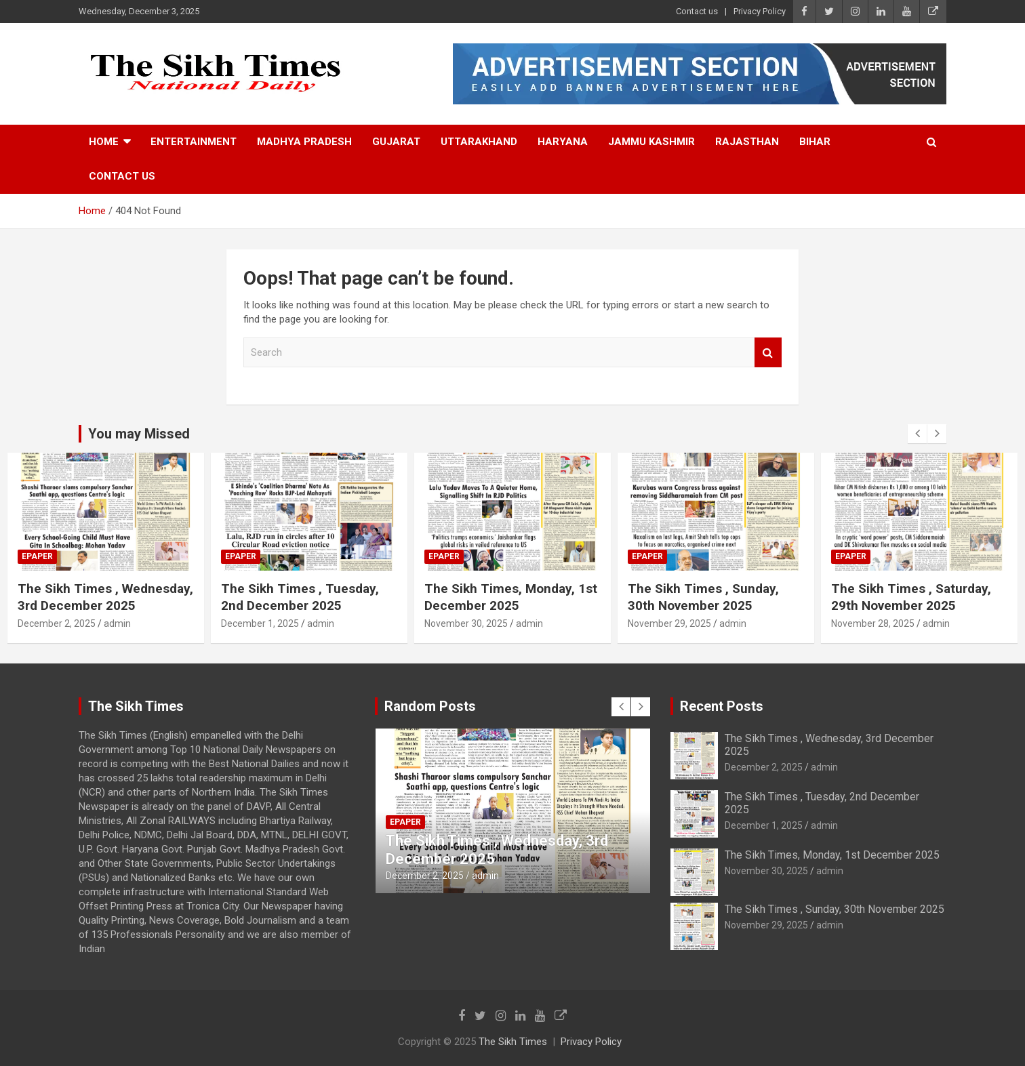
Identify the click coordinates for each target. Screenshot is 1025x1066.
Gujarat (396, 142)
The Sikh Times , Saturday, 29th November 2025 (911, 597)
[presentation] (917, 433)
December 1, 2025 (260, 623)
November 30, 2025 (466, 623)
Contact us (697, 11)
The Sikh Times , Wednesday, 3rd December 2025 (105, 597)
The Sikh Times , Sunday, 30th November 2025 (703, 597)
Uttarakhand (479, 142)
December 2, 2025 (57, 623)
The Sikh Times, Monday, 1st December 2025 (510, 597)
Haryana (563, 142)
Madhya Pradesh (304, 142)
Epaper (37, 556)
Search (768, 352)
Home (104, 142)
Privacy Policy (759, 11)
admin (117, 623)
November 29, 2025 (669, 623)
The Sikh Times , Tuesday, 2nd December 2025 (300, 597)
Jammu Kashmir (651, 142)
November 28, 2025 (873, 623)
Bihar (814, 142)
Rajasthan (747, 142)
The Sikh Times (513, 1042)
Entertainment (193, 142)
